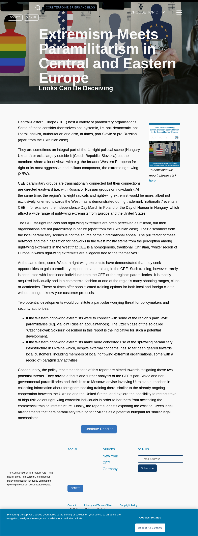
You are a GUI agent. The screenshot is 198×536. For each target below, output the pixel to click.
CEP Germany (110, 466)
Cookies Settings (150, 517)
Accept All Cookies (150, 527)
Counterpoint (70, 7)
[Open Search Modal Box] (39, 7)
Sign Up (31, 17)
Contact (71, 505)
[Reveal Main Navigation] (179, 12)
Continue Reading (99, 429)
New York (110, 456)
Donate (15, 17)
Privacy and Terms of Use (98, 505)
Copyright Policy (128, 505)
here (152, 180)
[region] (99, 522)
